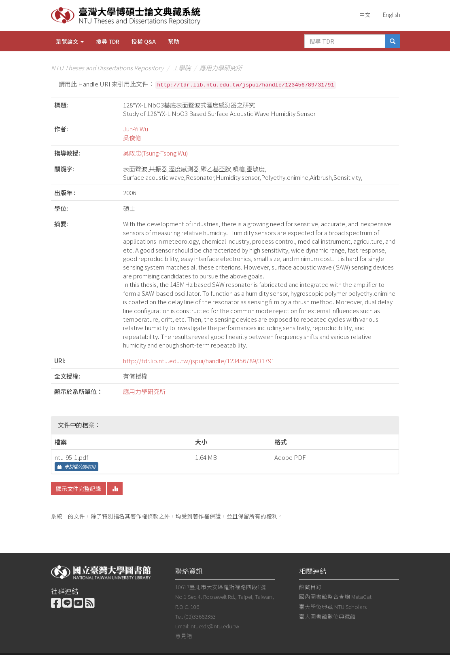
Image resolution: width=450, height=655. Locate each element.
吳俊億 (132, 137)
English (391, 15)
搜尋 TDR (107, 41)
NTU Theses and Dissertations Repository (107, 67)
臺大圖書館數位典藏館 (327, 616)
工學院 (181, 67)
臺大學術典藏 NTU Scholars (333, 606)
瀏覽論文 (70, 41)
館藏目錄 (310, 587)
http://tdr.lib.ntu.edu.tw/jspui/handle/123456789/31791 (198, 360)
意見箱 (183, 636)
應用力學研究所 (221, 67)
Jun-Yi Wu (135, 128)
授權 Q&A (144, 41)
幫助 (173, 41)
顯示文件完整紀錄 (78, 488)
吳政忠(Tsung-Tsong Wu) (155, 153)
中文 (365, 15)
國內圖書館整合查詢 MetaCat (335, 596)
